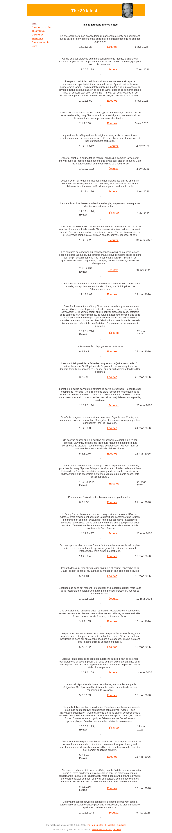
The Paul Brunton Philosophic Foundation (106, 825)
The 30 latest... (39, 31)
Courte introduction (41, 42)
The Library (37, 38)
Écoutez (112, 46)
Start (34, 23)
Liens (34, 46)
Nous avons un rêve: (42, 27)
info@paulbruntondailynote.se (106, 829)
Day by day (37, 35)
